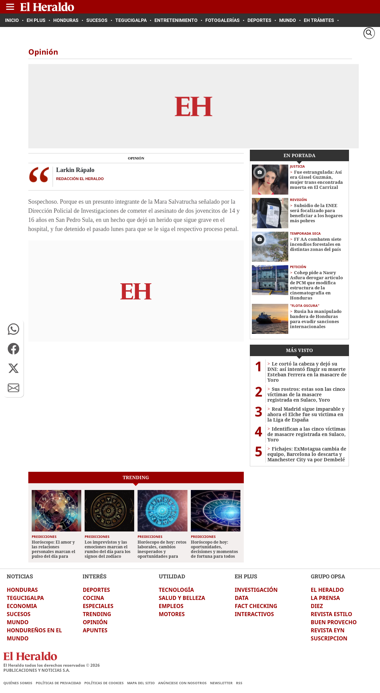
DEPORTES (96, 590)
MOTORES (172, 614)
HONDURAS (22, 590)
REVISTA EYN (328, 630)
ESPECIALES (98, 606)
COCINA (93, 598)
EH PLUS (246, 576)
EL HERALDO (327, 590)
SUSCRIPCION (329, 638)
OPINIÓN (95, 622)
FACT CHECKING (256, 606)
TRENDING (97, 614)
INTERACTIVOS (254, 614)
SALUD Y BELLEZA (182, 598)
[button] (13, 329)
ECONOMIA (22, 606)
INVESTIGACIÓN (256, 590)
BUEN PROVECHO (334, 622)
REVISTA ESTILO (331, 614)
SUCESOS (18, 614)
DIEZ (317, 606)
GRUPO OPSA (328, 576)
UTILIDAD (172, 576)
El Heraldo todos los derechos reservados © (51, 665)
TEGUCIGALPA (25, 598)
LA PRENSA (325, 598)
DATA (242, 598)
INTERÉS (95, 576)
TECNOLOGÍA (176, 590)
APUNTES (95, 630)
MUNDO (18, 622)
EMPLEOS (171, 606)
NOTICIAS (20, 576)
